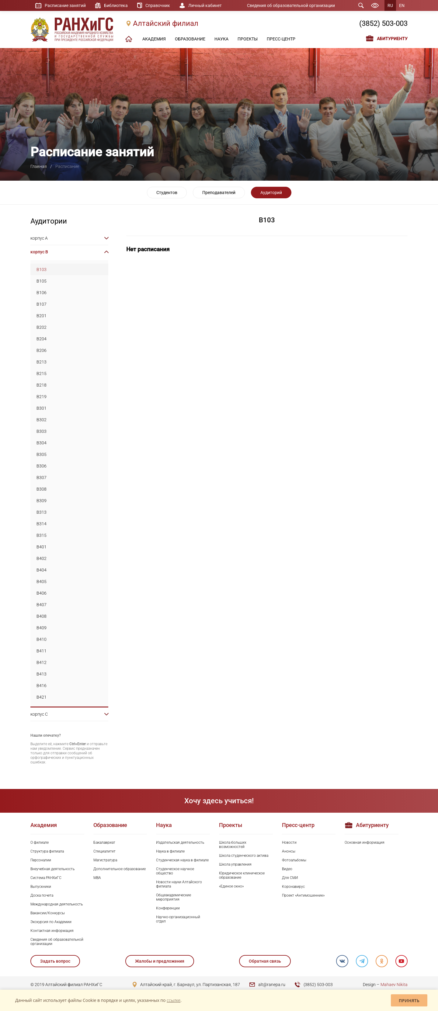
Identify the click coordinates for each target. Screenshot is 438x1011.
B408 (41, 616)
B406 (41, 593)
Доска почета (41, 895)
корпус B (39, 251)
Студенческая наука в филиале (182, 860)
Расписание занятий (65, 5)
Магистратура (105, 860)
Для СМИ (290, 878)
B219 (41, 396)
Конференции (168, 908)
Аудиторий (271, 192)
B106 (41, 292)
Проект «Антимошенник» (303, 895)
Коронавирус (293, 886)
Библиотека (116, 5)
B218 (41, 385)
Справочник (157, 5)
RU (390, 5)
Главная (38, 166)
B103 (41, 269)
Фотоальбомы (294, 860)
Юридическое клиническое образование (242, 875)
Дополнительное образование (119, 869)
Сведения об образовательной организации (291, 5)
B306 (41, 466)
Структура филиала (47, 851)
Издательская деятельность (180, 842)
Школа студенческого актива (243, 855)
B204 (41, 338)
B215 (41, 373)
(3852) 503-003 (383, 23)
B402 (41, 558)
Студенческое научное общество (175, 871)
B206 (41, 350)
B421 (41, 697)
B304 (41, 442)
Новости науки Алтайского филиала (179, 884)
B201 (41, 315)
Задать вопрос (55, 961)
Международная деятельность (56, 904)
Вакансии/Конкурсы (47, 913)
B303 (41, 431)
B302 (41, 419)
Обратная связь (265, 961)
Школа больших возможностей (232, 844)
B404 (41, 570)
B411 (41, 650)
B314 (41, 523)
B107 (41, 304)
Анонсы (288, 851)
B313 (41, 512)
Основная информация (364, 842)
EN (402, 5)
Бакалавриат (104, 842)
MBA (97, 878)
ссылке (173, 1000)
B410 (41, 639)
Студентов (166, 192)
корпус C (39, 714)
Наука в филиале (170, 851)
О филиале (39, 842)
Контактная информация (52, 931)
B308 (41, 489)
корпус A (39, 238)
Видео (287, 869)
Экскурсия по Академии (50, 922)
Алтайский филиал (165, 23)
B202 (41, 327)
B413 (41, 674)
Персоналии (40, 860)
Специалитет (104, 851)
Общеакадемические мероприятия (173, 897)
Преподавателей (218, 192)
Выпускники (40, 886)
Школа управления (235, 864)
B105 (41, 281)
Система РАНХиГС (45, 878)
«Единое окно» (231, 886)
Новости (289, 842)
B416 (41, 685)
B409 (41, 627)
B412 (41, 662)
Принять (409, 1000)
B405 (41, 581)
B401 (41, 546)
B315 (41, 535)
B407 (41, 604)
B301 (41, 408)
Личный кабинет (205, 5)
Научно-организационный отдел (178, 919)
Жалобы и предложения (159, 961)
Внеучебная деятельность (52, 869)
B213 (41, 362)
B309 (41, 500)
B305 (41, 454)
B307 (41, 477)
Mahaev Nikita (394, 984)
